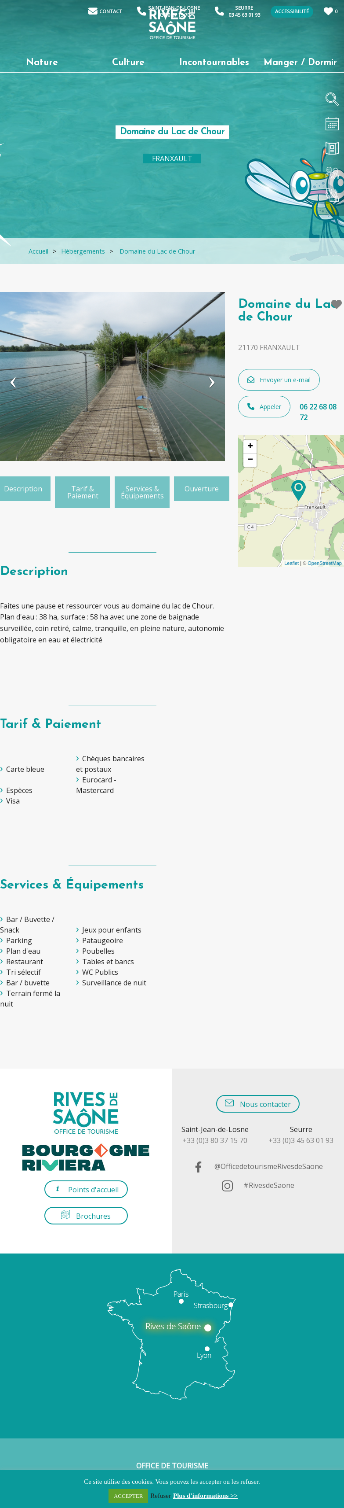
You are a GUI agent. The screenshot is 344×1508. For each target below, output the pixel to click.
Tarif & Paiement (82, 492)
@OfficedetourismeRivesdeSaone (258, 1166)
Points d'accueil (86, 1189)
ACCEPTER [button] (128, 1496)
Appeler (264, 406)
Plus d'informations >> (205, 1495)
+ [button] (250, 447)
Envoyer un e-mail (279, 380)
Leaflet (291, 563)
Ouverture (202, 489)
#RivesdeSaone (258, 1185)
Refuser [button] (160, 1495)
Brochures (86, 1215)
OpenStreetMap (325, 563)
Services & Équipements (142, 492)
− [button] (250, 460)
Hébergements (83, 251)
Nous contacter (258, 1104)
